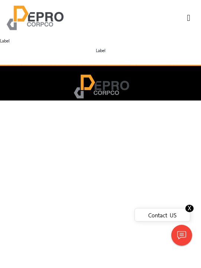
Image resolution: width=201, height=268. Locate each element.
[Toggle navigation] (188, 18)
